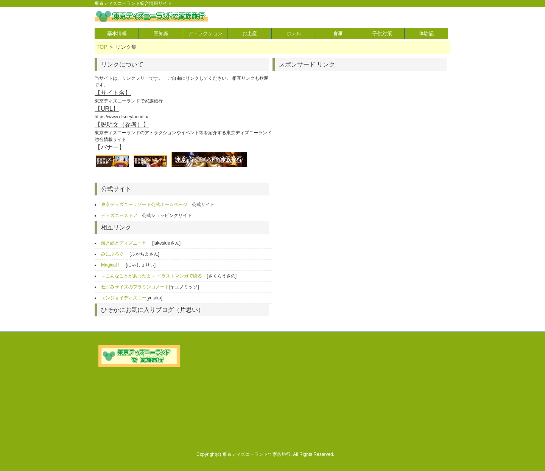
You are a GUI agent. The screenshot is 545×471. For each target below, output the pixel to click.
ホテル (294, 33)
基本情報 (117, 33)
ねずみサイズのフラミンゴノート (135, 287)
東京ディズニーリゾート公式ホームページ (144, 204)
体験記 (426, 33)
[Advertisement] (336, 128)
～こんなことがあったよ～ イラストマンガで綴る (151, 276)
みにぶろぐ (113, 254)
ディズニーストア (119, 215)
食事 (338, 33)
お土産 (249, 33)
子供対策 (382, 33)
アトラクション (205, 33)
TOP (102, 47)
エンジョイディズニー (123, 298)
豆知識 (161, 33)
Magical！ (111, 265)
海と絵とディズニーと (124, 243)
